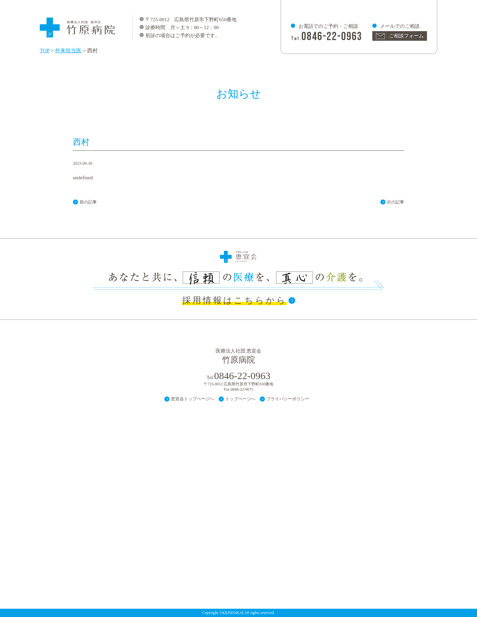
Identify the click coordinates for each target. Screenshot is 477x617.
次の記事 (395, 201)
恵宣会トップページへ (192, 398)
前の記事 (88, 201)
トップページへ (240, 398)
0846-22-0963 (331, 36)
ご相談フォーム (406, 35)
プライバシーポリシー (287, 398)
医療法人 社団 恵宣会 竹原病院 (78, 24)
